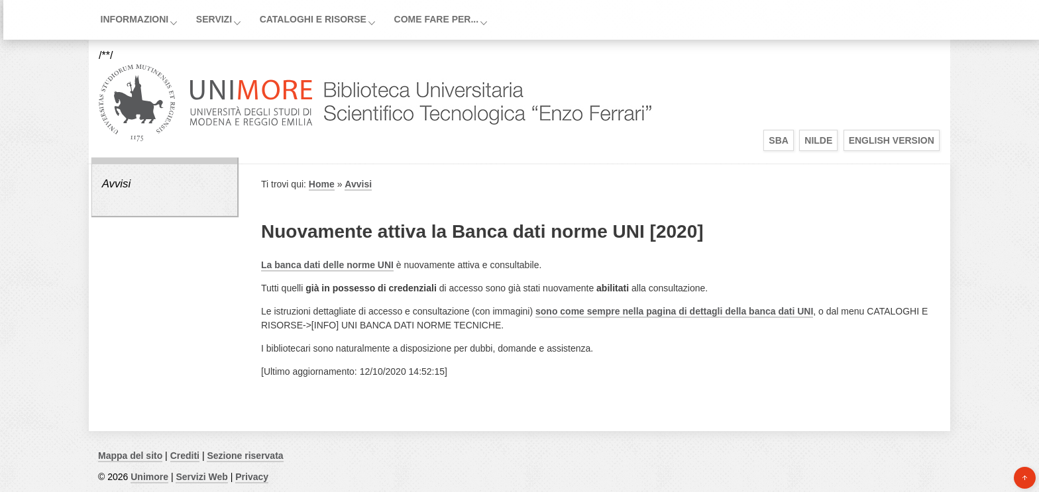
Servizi (214, 19)
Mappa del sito (130, 455)
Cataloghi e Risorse (313, 19)
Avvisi (116, 183)
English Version (891, 140)
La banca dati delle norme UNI (327, 265)
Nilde (818, 140)
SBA (779, 140)
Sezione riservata (245, 455)
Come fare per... (436, 19)
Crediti (184, 455)
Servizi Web (201, 476)
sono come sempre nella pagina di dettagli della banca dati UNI (674, 311)
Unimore (149, 476)
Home (322, 184)
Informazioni (135, 19)
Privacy (251, 476)
